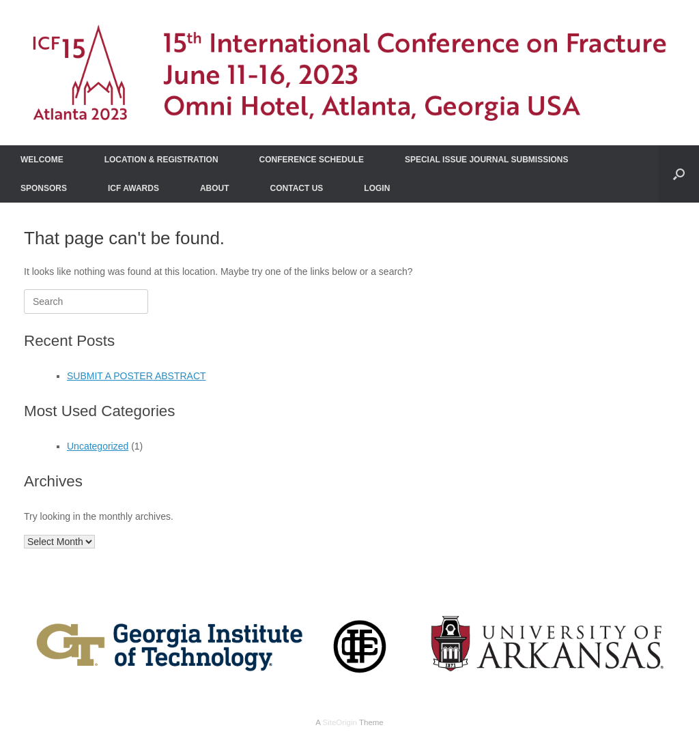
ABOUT (214, 188)
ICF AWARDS (133, 188)
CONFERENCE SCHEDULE (311, 159)
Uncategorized (97, 446)
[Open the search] (679, 174)
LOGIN (377, 188)
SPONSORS (43, 188)
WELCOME (41, 159)
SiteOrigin (339, 722)
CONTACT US (297, 188)
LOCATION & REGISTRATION (161, 159)
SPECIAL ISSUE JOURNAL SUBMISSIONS (487, 159)
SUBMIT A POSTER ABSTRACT (136, 375)
